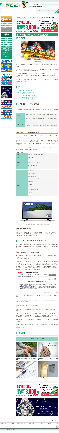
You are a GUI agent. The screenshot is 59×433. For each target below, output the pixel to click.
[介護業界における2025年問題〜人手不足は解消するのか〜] (26, 349)
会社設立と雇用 (6, 50)
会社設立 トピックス (6, 34)
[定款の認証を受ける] (48, 370)
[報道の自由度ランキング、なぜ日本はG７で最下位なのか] (48, 349)
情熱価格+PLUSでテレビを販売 (25, 90)
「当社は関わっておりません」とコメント (28, 97)
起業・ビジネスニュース (6, 58)
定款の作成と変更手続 (6, 44)
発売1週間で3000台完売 (24, 93)
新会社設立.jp (19, 17)
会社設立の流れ (6, 40)
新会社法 (42, 425)
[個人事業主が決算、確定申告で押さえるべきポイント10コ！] (26, 370)
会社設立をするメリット (33, 425)
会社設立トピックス (25, 17)
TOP (13, 425)
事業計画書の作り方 (6, 42)
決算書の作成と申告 (6, 46)
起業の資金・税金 (6, 48)
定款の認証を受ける (42, 378)
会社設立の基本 (6, 38)
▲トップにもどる (55, 422)
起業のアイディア (6, 54)
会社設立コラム (6, 56)
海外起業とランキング (6, 52)
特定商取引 (50, 425)
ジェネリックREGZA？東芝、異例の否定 (27, 95)
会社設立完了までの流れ (21, 425)
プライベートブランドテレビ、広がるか (28, 98)
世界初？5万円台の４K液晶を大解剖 (27, 92)
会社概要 (56, 425)
